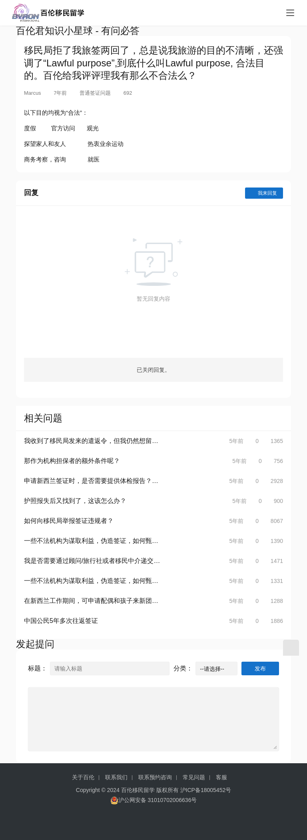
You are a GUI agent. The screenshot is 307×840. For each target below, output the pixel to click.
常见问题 (194, 777)
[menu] (290, 13)
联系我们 (116, 777)
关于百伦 (83, 777)
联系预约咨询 (155, 777)
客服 (221, 777)
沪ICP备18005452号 (205, 790)
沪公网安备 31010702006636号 (153, 800)
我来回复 (264, 193)
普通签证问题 (95, 93)
